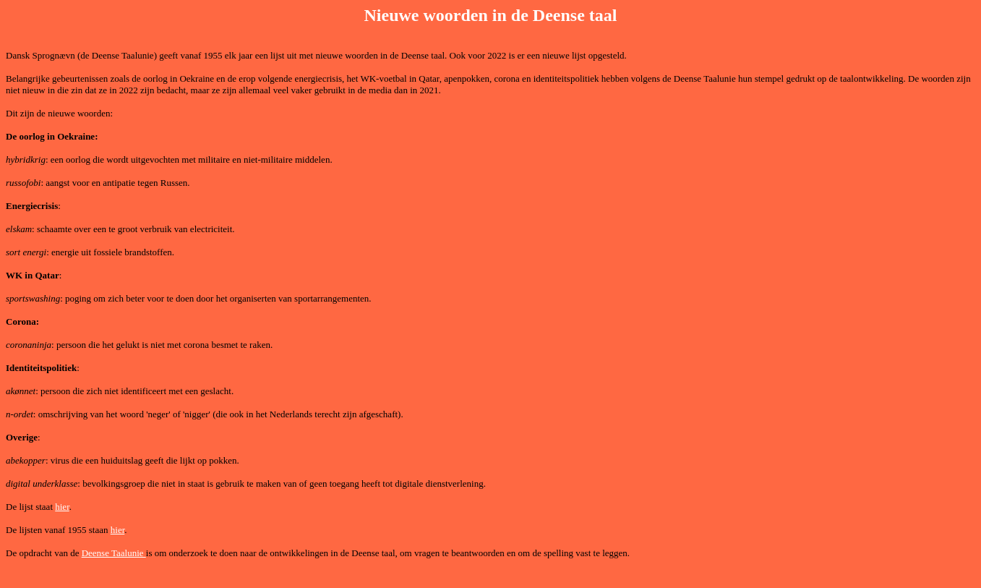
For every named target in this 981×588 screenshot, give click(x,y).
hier (62, 506)
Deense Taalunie (114, 552)
